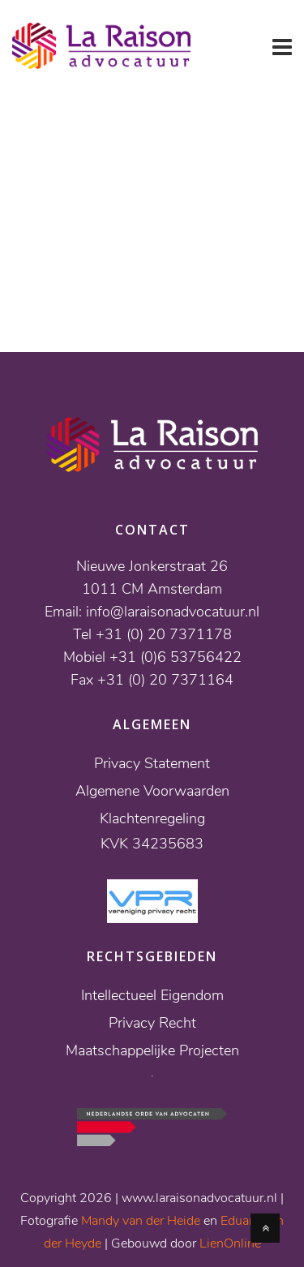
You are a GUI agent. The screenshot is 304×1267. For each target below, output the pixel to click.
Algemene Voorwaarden (152, 791)
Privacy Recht (152, 1023)
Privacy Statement (152, 763)
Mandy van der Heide (140, 1221)
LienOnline (230, 1243)
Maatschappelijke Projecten (152, 1050)
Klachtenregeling (152, 818)
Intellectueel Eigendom (152, 995)
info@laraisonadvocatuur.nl (172, 611)
